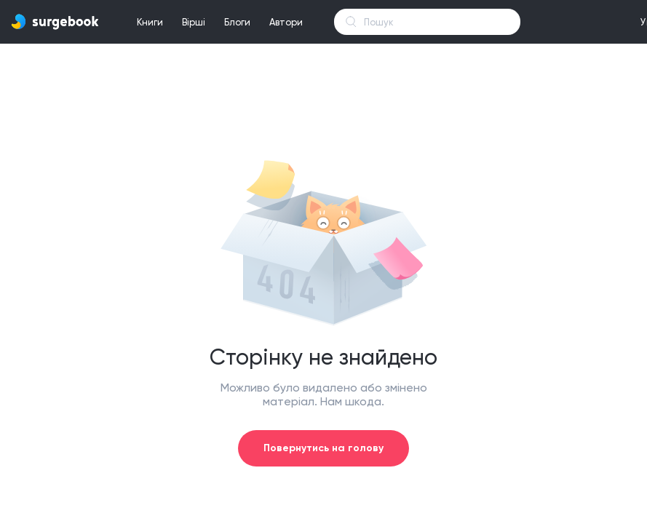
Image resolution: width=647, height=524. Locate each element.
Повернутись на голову (323, 448)
